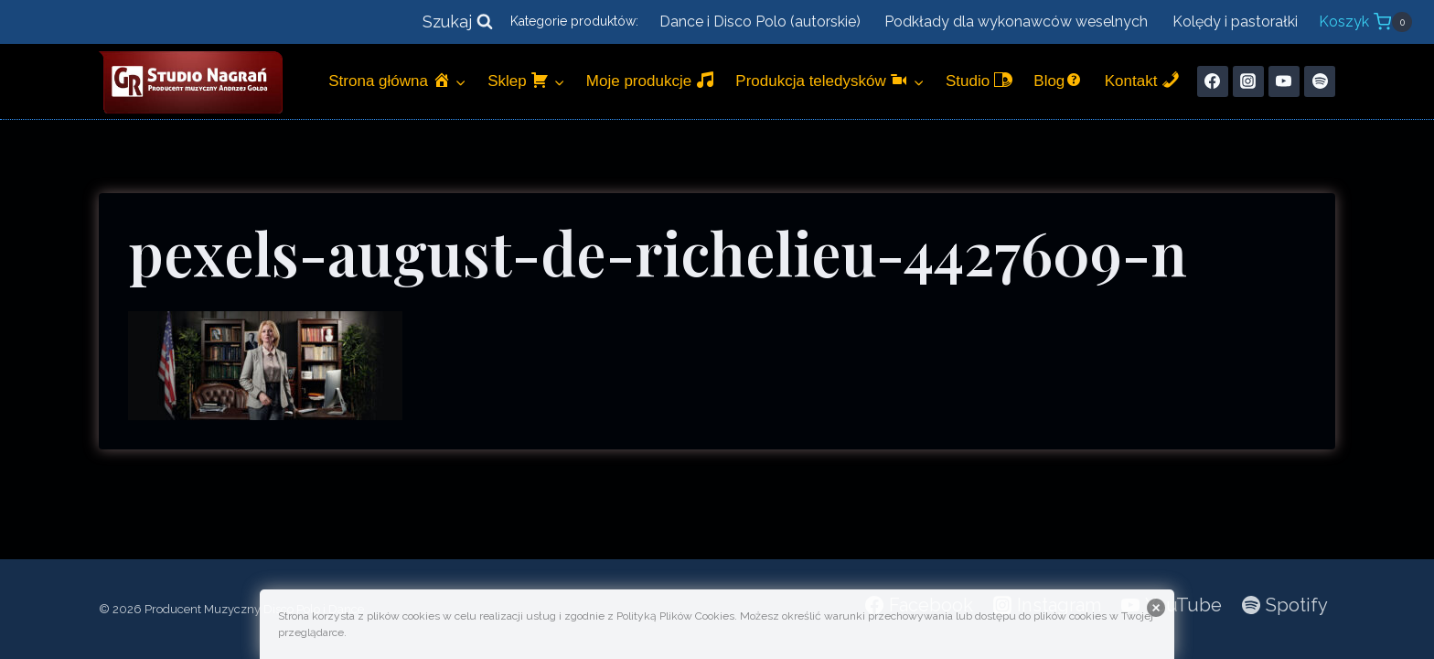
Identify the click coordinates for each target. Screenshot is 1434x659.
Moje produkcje (650, 80)
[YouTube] (1284, 81)
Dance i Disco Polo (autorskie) (760, 21)
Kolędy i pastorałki (1235, 21)
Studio (979, 80)
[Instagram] (1248, 81)
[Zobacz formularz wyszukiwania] (457, 22)
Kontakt (1142, 80)
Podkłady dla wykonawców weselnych (1016, 21)
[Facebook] (1212, 81)
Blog (1058, 80)
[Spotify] (1319, 81)
